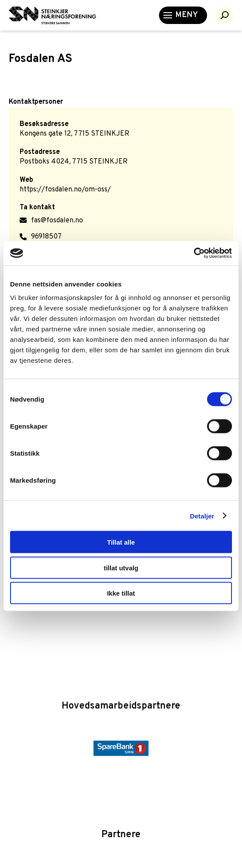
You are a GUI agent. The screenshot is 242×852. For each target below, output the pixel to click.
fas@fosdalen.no (57, 220)
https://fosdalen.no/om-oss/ (65, 189)
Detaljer (202, 515)
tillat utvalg (121, 567)
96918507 (46, 236)
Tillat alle (121, 542)
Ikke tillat (121, 593)
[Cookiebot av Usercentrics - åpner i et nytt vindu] (194, 253)
